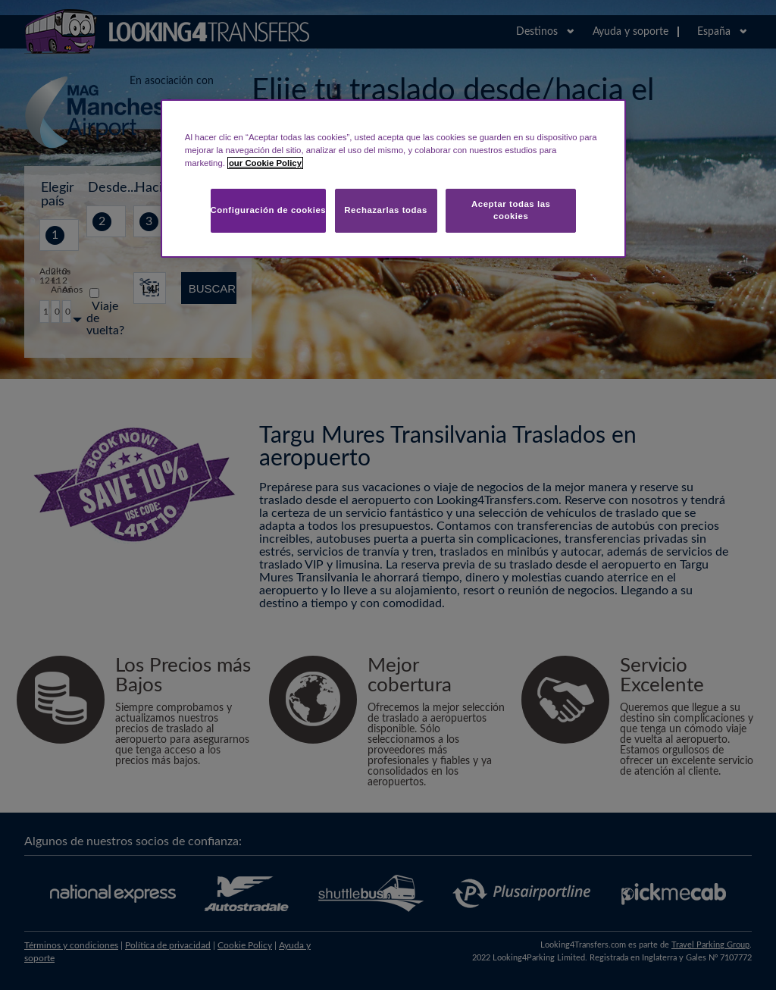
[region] (393, 178)
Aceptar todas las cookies (511, 210)
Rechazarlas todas (385, 210)
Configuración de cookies (269, 210)
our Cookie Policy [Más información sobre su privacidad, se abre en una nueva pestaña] (265, 163)
